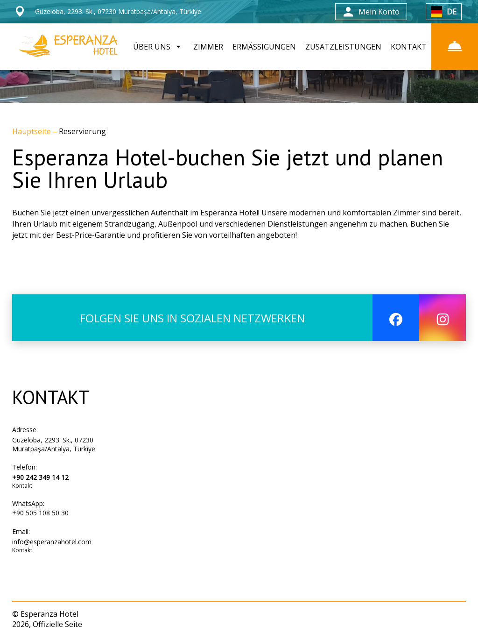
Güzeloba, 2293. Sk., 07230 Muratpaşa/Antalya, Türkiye (53, 444)
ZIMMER (208, 47)
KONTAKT (409, 47)
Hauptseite (32, 131)
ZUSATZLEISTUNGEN (343, 47)
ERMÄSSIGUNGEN (264, 47)
